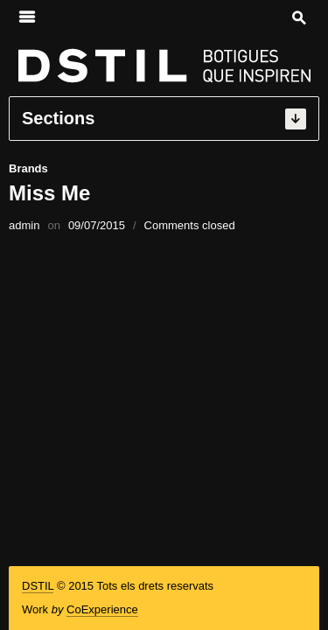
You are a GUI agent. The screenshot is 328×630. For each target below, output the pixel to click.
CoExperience (102, 609)
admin (24, 225)
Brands (28, 168)
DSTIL (37, 585)
